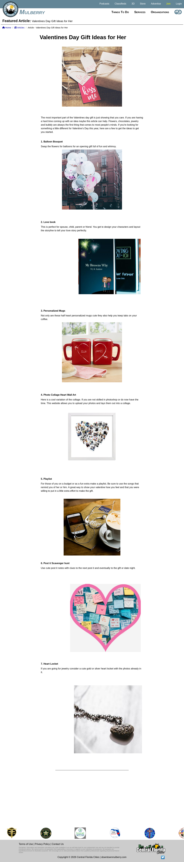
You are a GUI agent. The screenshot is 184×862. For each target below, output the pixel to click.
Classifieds (120, 3)
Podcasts (104, 3)
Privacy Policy (42, 844)
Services (139, 12)
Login (179, 3)
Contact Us (58, 844)
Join (168, 3)
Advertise (156, 3)
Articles (19, 27)
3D (132, 3)
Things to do (120, 12)
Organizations (160, 12)
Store (143, 3)
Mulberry (32, 12)
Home (6, 27)
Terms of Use (26, 844)
